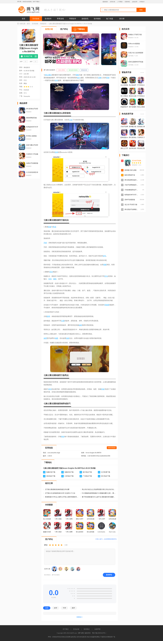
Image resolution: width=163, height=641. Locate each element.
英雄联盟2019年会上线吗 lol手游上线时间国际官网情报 (62, 497)
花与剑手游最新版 (138, 160)
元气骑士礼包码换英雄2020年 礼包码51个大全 (60, 493)
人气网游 (119, 1)
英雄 (107, 78)
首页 (23, 19)
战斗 (78, 78)
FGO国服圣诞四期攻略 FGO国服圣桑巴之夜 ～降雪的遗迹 (99, 493)
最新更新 (105, 1)
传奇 (56, 80)
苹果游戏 (60, 19)
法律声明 (97, 629)
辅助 (54, 279)
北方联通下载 (105, 472)
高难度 (107, 305)
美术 (50, 389)
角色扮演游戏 (73, 70)
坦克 (50, 279)
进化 (104, 256)
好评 (55, 608)
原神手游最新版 (130, 199)
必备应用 (134, 1)
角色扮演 (43, 23)
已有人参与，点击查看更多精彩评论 (106, 539)
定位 (106, 276)
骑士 (46, 75)
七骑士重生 (61, 70)
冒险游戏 (84, 70)
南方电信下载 (87, 472)
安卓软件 (48, 19)
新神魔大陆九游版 (130, 170)
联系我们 (87, 629)
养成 (54, 227)
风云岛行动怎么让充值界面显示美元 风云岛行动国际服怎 (99, 489)
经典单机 (127, 1)
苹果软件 (72, 19)
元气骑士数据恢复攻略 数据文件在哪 (57, 489)
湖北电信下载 (50, 476)
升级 (45, 243)
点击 (70, 120)
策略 (77, 75)
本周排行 (142, 1)
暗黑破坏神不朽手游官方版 (133, 195)
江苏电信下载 (69, 476)
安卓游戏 (35, 19)
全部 (46, 608)
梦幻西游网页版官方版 (132, 180)
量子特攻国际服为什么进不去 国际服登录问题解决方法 (99, 497)
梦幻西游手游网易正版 (132, 209)
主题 (62, 321)
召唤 (99, 78)
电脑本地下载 (50, 472)
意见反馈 (76, 629)
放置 (45, 338)
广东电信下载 (87, 476)
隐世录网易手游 (130, 175)
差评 (73, 608)
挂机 (67, 338)
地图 (56, 338)
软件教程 (97, 19)
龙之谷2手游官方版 (131, 204)
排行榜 (121, 19)
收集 (49, 227)
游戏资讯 (85, 19)
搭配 (105, 265)
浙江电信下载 (105, 476)
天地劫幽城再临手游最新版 (133, 190)
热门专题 (109, 19)
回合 (51, 272)
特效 (103, 389)
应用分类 (112, 1)
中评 (64, 608)
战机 (80, 325)
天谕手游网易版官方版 (132, 185)
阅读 (62, 436)
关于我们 (66, 629)
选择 (56, 152)
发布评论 (109, 575)
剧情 (48, 316)
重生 (50, 75)
